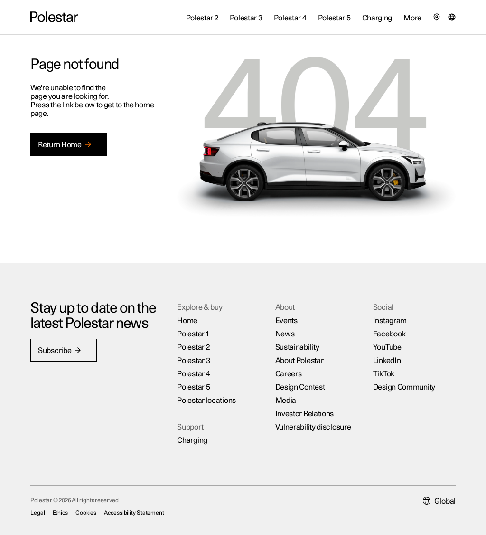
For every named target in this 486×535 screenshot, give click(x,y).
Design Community (404, 387)
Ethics (60, 513)
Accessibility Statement (134, 513)
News (285, 334)
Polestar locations (206, 400)
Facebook (389, 334)
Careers (288, 374)
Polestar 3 (193, 360)
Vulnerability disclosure (313, 427)
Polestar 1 (192, 334)
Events (286, 321)
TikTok (383, 374)
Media (286, 400)
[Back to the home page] (54, 17)
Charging (192, 440)
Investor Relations (304, 414)
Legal (37, 513)
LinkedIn (387, 360)
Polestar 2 (193, 347)
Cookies (85, 513)
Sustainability (297, 347)
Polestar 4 (193, 374)
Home (187, 321)
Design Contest (300, 387)
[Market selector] (451, 17)
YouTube (387, 347)
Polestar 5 (193, 387)
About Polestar (299, 360)
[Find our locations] (436, 17)
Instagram (390, 321)
